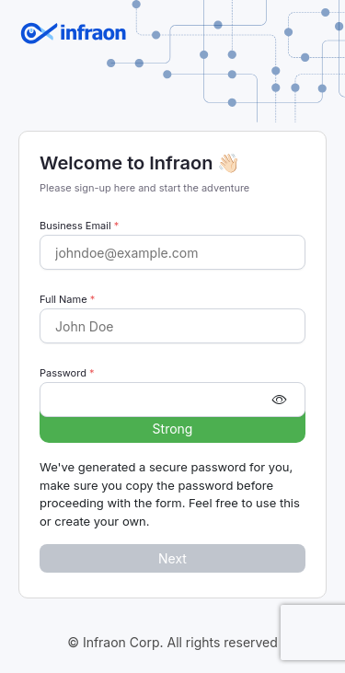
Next (172, 558)
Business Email (79, 225)
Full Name (67, 299)
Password (67, 372)
